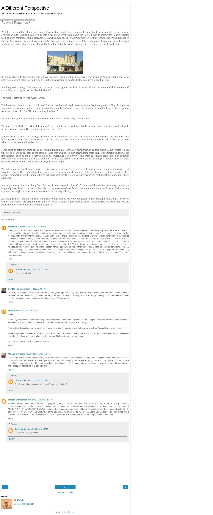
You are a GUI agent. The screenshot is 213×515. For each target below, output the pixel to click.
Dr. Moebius (20, 269)
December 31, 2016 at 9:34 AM (33, 289)
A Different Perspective (25, 8)
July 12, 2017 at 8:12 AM (37, 380)
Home (65, 487)
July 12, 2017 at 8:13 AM (37, 429)
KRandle (20, 500)
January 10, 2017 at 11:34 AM (38, 354)
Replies (14, 264)
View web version (65, 492)
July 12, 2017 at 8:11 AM (37, 269)
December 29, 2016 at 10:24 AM (32, 227)
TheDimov (12, 227)
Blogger (70, 512)
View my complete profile (25, 504)
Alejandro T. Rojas (16, 354)
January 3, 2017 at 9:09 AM (27, 310)
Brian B (11, 310)
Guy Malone (13, 289)
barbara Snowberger (17, 400)
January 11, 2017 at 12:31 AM (41, 400)
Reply (10, 259)
